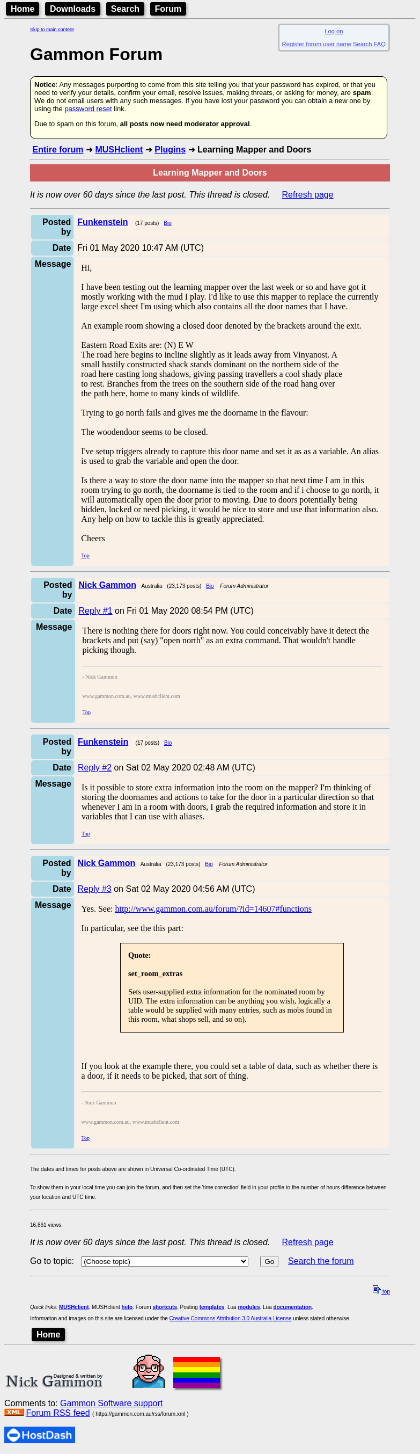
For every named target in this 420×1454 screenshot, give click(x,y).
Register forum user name (316, 44)
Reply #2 (95, 767)
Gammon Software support (111, 1403)
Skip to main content (52, 29)
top (381, 1292)
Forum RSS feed (58, 1412)
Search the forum (321, 1261)
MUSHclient (119, 149)
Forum (168, 8)
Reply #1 (96, 610)
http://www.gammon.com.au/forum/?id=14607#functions (213, 908)
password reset (88, 109)
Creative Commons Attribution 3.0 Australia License (231, 1318)
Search (125, 8)
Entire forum (57, 149)
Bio (167, 223)
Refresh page (308, 194)
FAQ (380, 44)
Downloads (72, 8)
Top (85, 555)
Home (22, 8)
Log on (334, 31)
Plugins (170, 149)
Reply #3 (95, 888)
